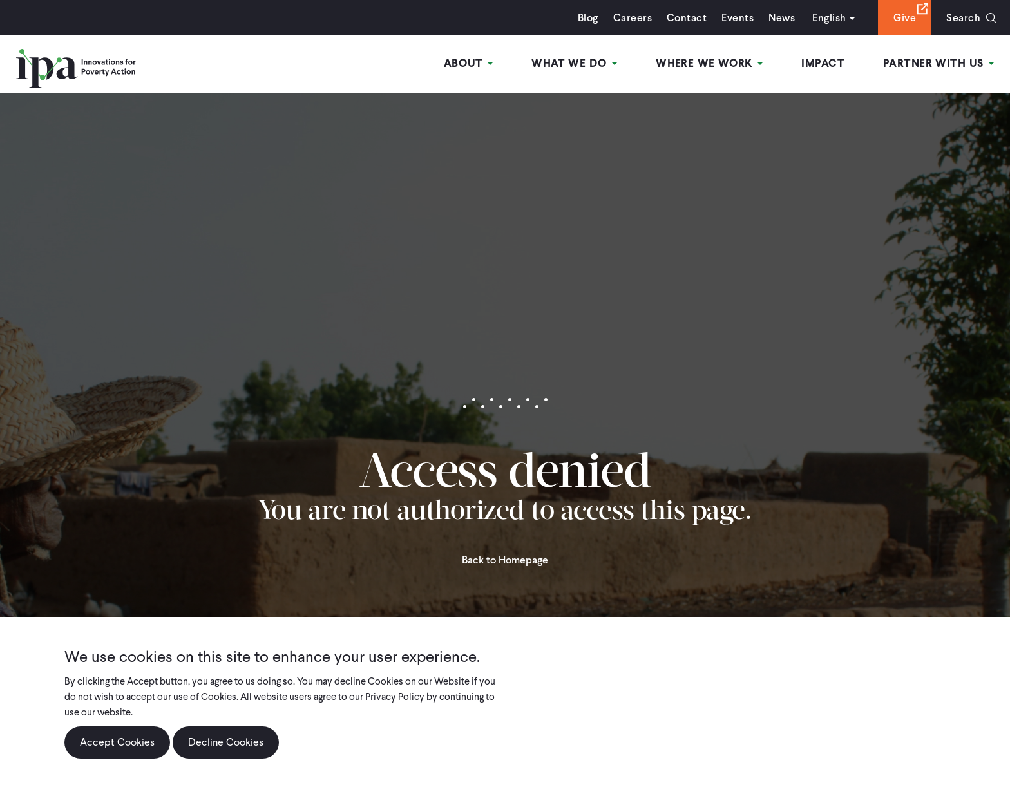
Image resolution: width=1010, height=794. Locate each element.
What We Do (574, 63)
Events (737, 17)
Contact (687, 17)
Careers (632, 17)
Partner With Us (938, 63)
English (829, 17)
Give (904, 17)
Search (963, 17)
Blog (588, 17)
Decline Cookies (225, 742)
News (781, 17)
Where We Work (709, 63)
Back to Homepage (505, 561)
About (468, 63)
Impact (822, 63)
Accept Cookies (117, 742)
